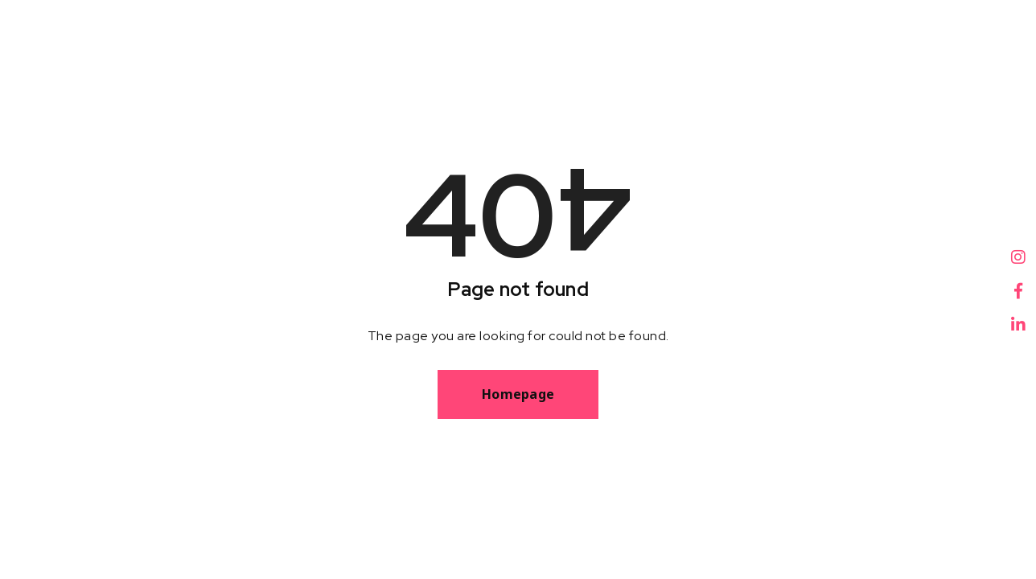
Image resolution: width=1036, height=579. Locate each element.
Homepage (518, 394)
